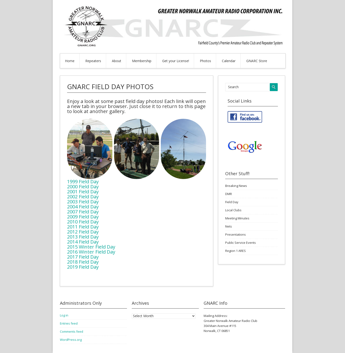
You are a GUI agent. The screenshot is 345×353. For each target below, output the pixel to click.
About (116, 61)
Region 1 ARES (235, 251)
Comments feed (71, 331)
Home (70, 61)
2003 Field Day (83, 201)
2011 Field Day (83, 226)
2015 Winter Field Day (91, 247)
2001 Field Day (83, 191)
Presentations (235, 234)
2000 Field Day (83, 186)
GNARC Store (256, 61)
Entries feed (69, 323)
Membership (141, 61)
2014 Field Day (83, 242)
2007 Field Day (83, 211)
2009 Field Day (83, 216)
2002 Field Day (83, 196)
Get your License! (175, 61)
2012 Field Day (83, 231)
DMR (228, 194)
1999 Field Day (83, 181)
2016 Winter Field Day (91, 252)
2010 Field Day (83, 221)
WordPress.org (71, 339)
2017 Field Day (83, 257)
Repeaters (93, 61)
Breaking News (236, 186)
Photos (205, 61)
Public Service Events (240, 242)
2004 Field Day (83, 206)
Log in (64, 315)
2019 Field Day (83, 267)
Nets (228, 226)
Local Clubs (233, 210)
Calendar (229, 61)
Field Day (231, 202)
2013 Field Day (83, 237)
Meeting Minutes (237, 218)
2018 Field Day (83, 262)
